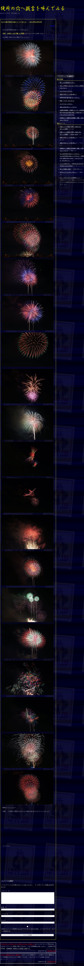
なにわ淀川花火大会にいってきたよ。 (70, 154)
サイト (3, 923)
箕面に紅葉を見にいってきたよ (68, 107)
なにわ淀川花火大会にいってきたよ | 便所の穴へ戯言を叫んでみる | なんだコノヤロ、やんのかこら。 (72, 158)
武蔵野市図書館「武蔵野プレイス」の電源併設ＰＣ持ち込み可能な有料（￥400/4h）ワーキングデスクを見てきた (72, 113)
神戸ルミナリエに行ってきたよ (68, 172)
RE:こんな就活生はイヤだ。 (67, 83)
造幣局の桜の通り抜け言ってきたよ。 (70, 98)
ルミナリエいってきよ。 (66, 91)
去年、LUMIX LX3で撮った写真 (13, 33)
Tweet (52, 26)
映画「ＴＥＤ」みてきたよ (67, 101)
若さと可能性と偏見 (65, 169)
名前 (4, 909)
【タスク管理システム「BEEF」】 (11, 957)
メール (4, 916)
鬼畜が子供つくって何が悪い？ (68, 94)
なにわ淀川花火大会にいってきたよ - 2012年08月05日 (21, 22)
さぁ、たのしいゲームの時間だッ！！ (70, 178)
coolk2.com (51, 953)
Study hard (74, 134)
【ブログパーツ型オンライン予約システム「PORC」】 (18, 946)
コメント (5, 891)
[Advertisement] (64, 47)
